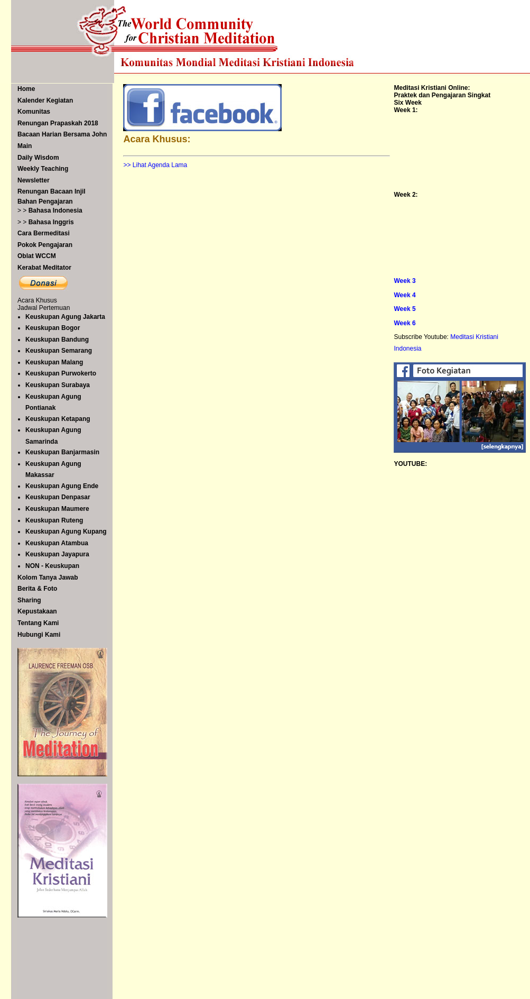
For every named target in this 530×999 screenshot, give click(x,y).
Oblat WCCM (36, 256)
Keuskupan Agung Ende (61, 486)
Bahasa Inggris (51, 222)
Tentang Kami (38, 623)
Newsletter (33, 180)
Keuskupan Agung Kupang (66, 531)
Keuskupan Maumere (57, 508)
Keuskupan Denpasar (57, 497)
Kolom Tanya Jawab (47, 577)
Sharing (29, 600)
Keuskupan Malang (54, 362)
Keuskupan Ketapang (57, 419)
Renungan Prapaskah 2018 (57, 123)
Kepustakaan (37, 611)
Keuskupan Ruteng (54, 520)
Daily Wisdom (38, 157)
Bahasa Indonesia (55, 210)
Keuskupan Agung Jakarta (65, 316)
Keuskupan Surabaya (57, 385)
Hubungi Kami (38, 634)
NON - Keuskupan (52, 566)
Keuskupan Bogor (52, 328)
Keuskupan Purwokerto (60, 373)
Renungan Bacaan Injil (51, 191)
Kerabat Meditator (44, 267)
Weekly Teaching (42, 168)
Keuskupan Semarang (58, 350)
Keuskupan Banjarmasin (62, 452)
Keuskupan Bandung (57, 339)
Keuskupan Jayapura (57, 554)
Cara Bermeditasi (43, 233)
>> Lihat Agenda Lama (155, 165)
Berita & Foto (37, 588)
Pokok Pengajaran (44, 245)
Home (26, 89)
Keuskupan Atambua (56, 543)
